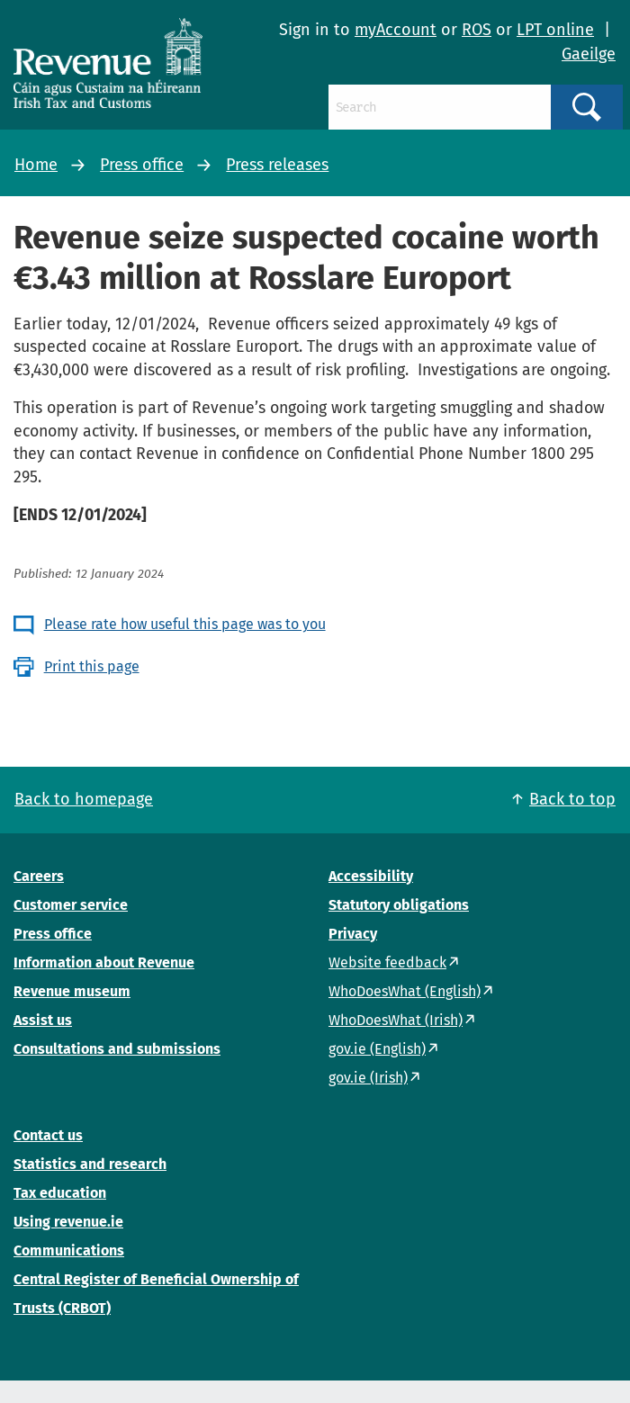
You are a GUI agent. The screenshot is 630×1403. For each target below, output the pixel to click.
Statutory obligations (398, 904)
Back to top (572, 799)
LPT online (555, 30)
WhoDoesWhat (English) (404, 991)
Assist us (43, 1020)
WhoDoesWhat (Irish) (395, 1020)
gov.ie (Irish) (368, 1077)
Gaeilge (589, 54)
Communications (69, 1250)
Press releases (277, 165)
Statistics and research (90, 1164)
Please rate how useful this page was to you (185, 624)
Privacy (352, 933)
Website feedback (387, 962)
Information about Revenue (104, 962)
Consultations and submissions (117, 1048)
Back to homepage (83, 799)
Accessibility (370, 876)
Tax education (60, 1192)
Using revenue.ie (68, 1221)
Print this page (92, 666)
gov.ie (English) (377, 1048)
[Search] (439, 107)
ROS (476, 30)
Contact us (48, 1135)
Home (36, 165)
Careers (39, 876)
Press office (142, 165)
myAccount (395, 30)
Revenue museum (72, 991)
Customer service (71, 904)
